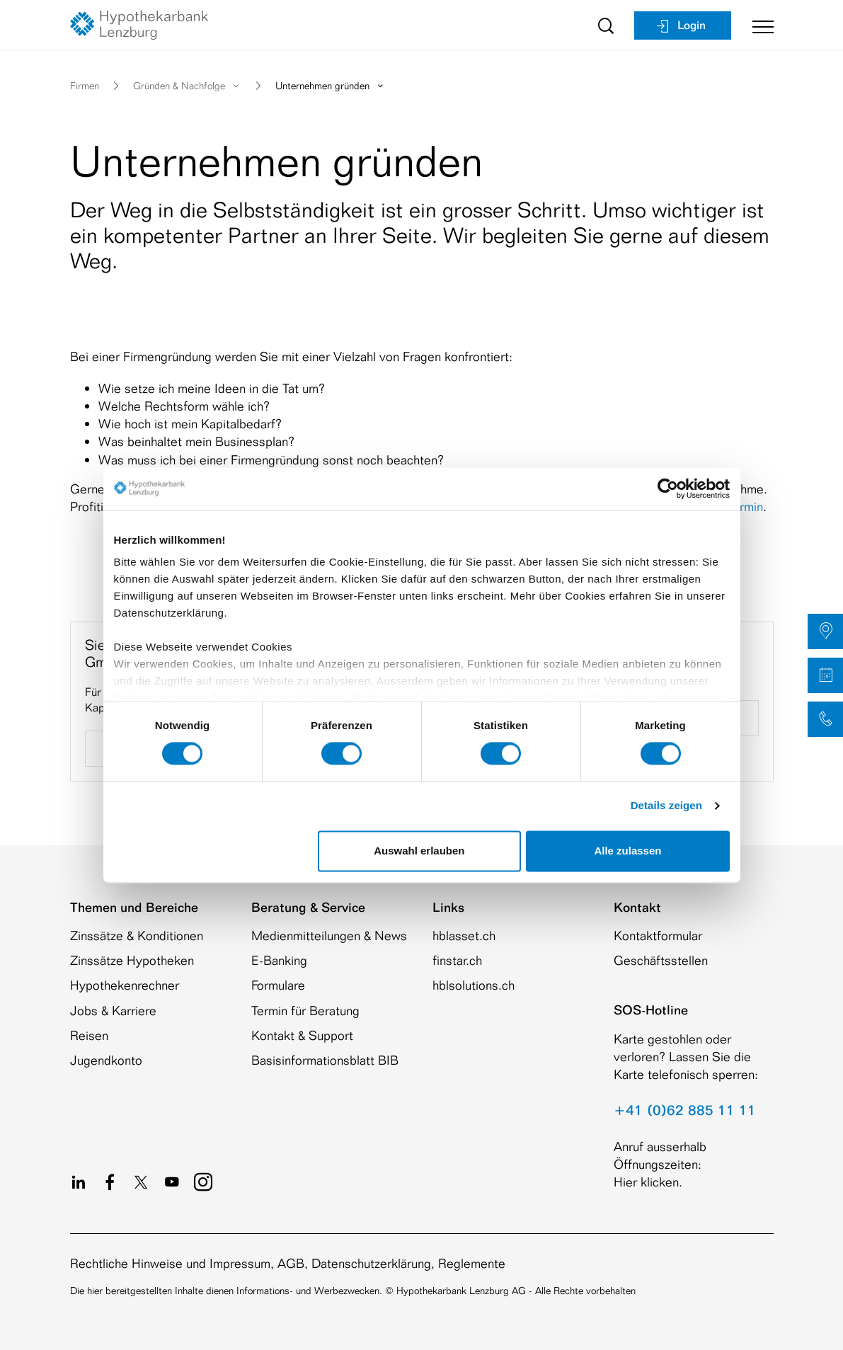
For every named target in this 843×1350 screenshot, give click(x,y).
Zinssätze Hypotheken (132, 960)
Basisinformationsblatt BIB (324, 1060)
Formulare (278, 985)
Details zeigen (666, 806)
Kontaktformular (658, 935)
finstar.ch (457, 960)
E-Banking (279, 960)
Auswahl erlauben (419, 851)
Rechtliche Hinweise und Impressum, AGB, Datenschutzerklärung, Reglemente (287, 1263)
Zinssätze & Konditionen (136, 935)
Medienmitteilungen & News (329, 935)
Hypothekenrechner (124, 985)
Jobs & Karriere (113, 1010)
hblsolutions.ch (473, 985)
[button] (825, 631)
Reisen (89, 1035)
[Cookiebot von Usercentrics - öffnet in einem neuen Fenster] (668, 488)
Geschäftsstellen (661, 960)
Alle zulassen (627, 851)
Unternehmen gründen (330, 85)
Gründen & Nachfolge (187, 85)
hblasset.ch (463, 935)
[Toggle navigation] (758, 25)
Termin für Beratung (305, 1010)
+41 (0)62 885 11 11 (685, 1110)
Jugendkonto (106, 1060)
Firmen (84, 85)
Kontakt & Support (302, 1035)
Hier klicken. (648, 1181)
